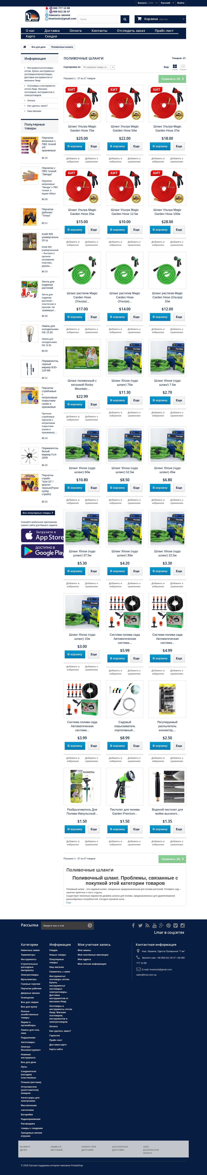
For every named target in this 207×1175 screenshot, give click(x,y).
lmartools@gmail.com (60, 18)
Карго (30, 36)
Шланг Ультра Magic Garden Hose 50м (125, 128)
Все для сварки (29, 1002)
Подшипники (28, 1037)
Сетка (174, 67)
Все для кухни (29, 1006)
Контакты (99, 30)
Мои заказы (84, 950)
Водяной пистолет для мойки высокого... (167, 811)
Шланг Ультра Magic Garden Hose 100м (167, 212)
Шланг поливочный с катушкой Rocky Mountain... (82, 384)
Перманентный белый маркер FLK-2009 (51, 453)
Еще (68, 902)
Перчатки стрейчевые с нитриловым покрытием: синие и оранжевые (49, 397)
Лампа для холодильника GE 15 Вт (50, 329)
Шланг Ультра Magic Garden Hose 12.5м (125, 212)
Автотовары (28, 1042)
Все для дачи (28, 1062)
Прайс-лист (164, 30)
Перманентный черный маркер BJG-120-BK (51, 365)
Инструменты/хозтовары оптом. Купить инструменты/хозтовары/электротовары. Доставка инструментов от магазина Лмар (39, 74)
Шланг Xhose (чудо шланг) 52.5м (125, 470)
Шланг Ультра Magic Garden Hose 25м (82, 212)
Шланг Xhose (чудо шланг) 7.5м (167, 382)
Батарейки (27, 1114)
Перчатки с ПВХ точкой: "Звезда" (49, 171)
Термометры (28, 954)
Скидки (51, 36)
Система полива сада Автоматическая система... (125, 638)
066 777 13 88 (57, 7)
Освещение (27, 997)
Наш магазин (34, 111)
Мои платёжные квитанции (93, 954)
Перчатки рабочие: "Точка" (47, 212)
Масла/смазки (29, 1105)
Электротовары (30, 974)
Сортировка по (72, 67)
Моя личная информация (92, 964)
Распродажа (28, 1123)
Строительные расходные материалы (29, 967)
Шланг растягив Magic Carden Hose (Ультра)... (82, 297)
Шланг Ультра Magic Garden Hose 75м (82, 128)
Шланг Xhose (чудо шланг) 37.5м (82, 553)
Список (183, 67)
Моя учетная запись (94, 944)
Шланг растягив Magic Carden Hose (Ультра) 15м (167, 297)
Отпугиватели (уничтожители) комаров (29, 1089)
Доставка (52, 30)
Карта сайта (56, 1049)
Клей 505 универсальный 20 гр (51, 237)
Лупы (24, 1066)
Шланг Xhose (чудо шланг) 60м (82, 470)
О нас (30, 30)
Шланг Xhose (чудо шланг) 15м (82, 636)
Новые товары (57, 954)
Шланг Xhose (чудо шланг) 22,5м (167, 553)
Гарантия (54, 1035)
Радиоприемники (30, 1119)
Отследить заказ (131, 30)
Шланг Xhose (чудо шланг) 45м (167, 470)
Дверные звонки (30, 993)
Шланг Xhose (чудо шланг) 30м (125, 553)
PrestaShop (77, 1165)
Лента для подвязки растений (48, 284)
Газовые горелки (30, 984)
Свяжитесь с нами (59, 971)
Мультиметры (29, 979)
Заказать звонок (57, 15)
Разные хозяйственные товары (29, 1014)
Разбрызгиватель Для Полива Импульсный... (82, 811)
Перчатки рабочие (31, 988)
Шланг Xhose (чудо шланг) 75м (125, 382)
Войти (180, 3)
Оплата (76, 30)
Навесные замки (30, 950)
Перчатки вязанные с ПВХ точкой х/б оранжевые (49, 144)
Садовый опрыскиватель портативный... (124, 726)
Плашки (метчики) (31, 1082)
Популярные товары (34, 126)
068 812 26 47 (57, 11)
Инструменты (28, 959)
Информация (35, 58)
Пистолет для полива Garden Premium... (125, 811)
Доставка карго (58, 1044)
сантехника (27, 1110)
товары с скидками (32, 1128)
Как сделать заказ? (37, 105)
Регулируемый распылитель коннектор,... (167, 726)
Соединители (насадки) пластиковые (28, 1074)
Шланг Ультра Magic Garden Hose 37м (167, 128)
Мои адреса (84, 959)
